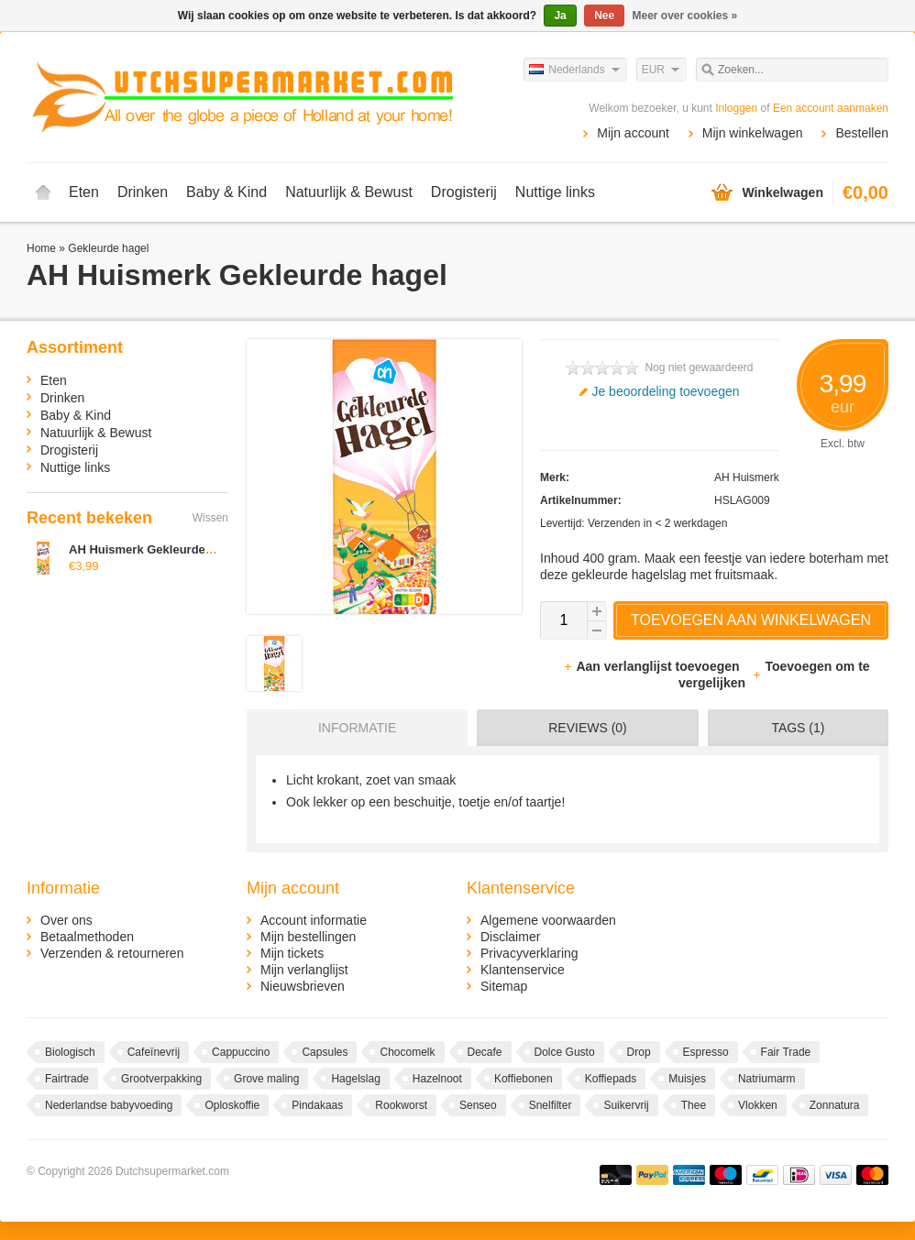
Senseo (478, 1105)
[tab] (352, 727)
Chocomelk (407, 1052)
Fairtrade (67, 1078)
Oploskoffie (231, 1105)
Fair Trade (786, 1052)
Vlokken (757, 1105)
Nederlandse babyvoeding (108, 1105)
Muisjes (687, 1078)
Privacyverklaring (529, 953)
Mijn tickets (292, 953)
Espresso (706, 1052)
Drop (639, 1052)
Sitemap (503, 986)
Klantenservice (522, 969)
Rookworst (401, 1105)
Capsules (324, 1052)
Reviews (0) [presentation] (587, 727)
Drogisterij (464, 192)
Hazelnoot (437, 1078)
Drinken (142, 192)
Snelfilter (550, 1105)
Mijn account (633, 133)
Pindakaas (317, 1105)
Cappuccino (241, 1052)
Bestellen (861, 133)
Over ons (66, 920)
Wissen (210, 517)
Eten (84, 192)
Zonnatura (835, 1105)
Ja (560, 15)
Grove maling (266, 1078)
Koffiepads (611, 1078)
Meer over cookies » (685, 15)
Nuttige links (555, 192)
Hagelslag (355, 1078)
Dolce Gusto (565, 1052)
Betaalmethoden (87, 936)
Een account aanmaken (830, 108)
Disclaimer (510, 936)
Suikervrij (625, 1105)
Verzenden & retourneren (111, 953)
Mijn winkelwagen (752, 133)
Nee (604, 15)
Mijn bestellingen (308, 936)
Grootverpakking (161, 1078)
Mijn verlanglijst (304, 969)
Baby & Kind (226, 192)
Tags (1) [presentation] (797, 727)
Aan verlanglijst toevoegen (653, 666)
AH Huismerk (746, 477)
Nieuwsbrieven (302, 986)
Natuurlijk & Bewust (349, 192)
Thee (693, 1105)
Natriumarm (767, 1078)
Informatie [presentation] (357, 727)
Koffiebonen (523, 1078)
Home (43, 192)
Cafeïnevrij (153, 1052)
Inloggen (736, 108)
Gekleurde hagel (108, 248)
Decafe (485, 1052)
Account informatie (313, 920)
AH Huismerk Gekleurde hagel (154, 549)
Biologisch (70, 1052)
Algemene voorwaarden (548, 920)
